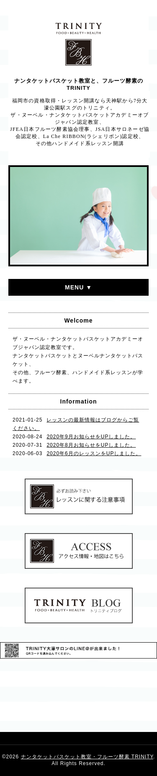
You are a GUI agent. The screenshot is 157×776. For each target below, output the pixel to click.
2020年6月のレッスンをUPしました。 (93, 453)
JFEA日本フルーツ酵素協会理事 (50, 129)
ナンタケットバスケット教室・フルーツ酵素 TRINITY (87, 757)
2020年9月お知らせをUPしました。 (91, 437)
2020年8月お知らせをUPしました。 (91, 445)
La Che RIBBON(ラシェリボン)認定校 (91, 136)
